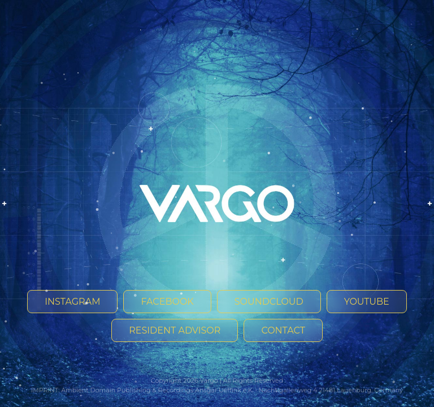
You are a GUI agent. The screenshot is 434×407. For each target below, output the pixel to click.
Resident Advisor (174, 330)
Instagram (72, 301)
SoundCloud (269, 301)
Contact (283, 330)
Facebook (167, 301)
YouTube (366, 301)
